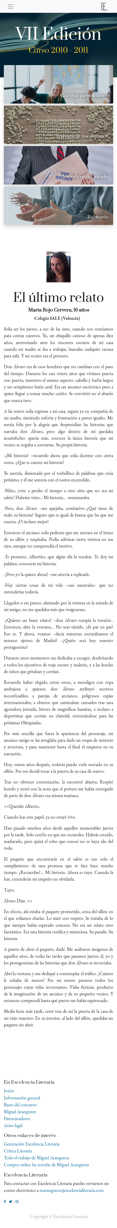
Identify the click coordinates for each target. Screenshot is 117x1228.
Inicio (9, 1090)
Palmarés (97, 217)
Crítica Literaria (18, 1151)
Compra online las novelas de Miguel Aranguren (46, 1165)
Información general (22, 1098)
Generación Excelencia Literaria (32, 1144)
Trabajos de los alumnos (82, 136)
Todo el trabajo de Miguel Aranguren (36, 1158)
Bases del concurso (20, 1105)
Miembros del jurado (85, 177)
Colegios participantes (84, 96)
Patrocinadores (17, 1118)
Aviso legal (13, 1125)
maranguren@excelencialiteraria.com (72, 1190)
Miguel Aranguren (20, 1112)
